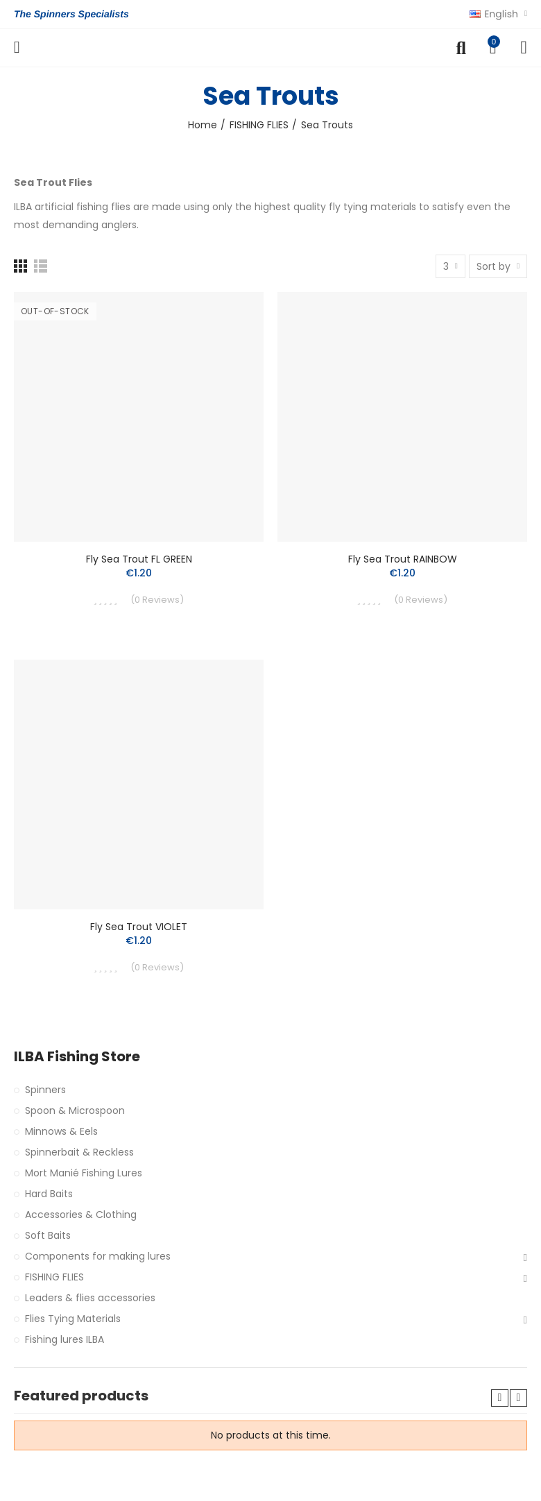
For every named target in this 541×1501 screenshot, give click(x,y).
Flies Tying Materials (73, 1319)
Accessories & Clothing (81, 1214)
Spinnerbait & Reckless (79, 1152)
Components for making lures (98, 1256)
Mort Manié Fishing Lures (83, 1173)
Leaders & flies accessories (90, 1298)
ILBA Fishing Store (77, 1056)
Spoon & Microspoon (75, 1110)
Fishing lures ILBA (64, 1339)
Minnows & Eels (61, 1131)
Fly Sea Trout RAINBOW (402, 559)
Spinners (45, 1090)
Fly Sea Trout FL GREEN (139, 559)
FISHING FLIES (54, 1277)
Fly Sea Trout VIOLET (138, 927)
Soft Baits (48, 1235)
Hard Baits (49, 1194)
